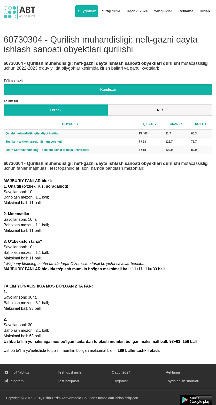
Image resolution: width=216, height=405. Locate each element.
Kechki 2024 (137, 11)
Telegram (14, 381)
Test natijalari (68, 381)
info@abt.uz (16, 372)
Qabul (148, 124)
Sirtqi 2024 (111, 11)
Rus (160, 110)
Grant (175, 124)
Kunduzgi (108, 89)
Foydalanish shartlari (182, 381)
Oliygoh (69, 124)
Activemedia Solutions (79, 398)
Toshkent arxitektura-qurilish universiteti (34, 141)
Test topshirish (69, 372)
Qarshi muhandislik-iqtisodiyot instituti (33, 133)
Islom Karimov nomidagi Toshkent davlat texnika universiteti (47, 150)
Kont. (199, 124)
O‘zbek (56, 110)
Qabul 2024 (121, 372)
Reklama (185, 11)
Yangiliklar (163, 11)
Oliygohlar (87, 11)
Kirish (205, 11)
